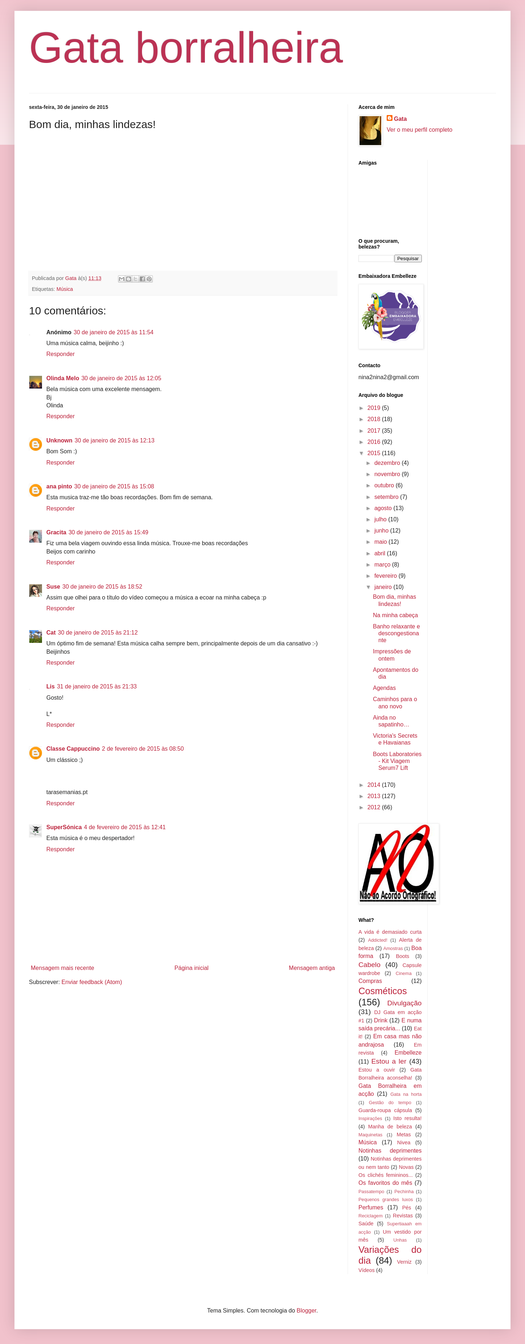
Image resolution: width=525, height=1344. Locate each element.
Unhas (400, 1240)
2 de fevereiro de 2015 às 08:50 (143, 749)
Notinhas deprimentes (390, 1151)
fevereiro (386, 576)
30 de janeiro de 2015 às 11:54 (114, 332)
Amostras (393, 948)
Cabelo (369, 964)
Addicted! (377, 940)
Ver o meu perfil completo (419, 130)
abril (380, 553)
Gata (400, 119)
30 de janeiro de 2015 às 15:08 (114, 486)
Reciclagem (370, 1215)
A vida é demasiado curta (390, 932)
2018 (375, 419)
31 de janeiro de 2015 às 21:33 (97, 686)
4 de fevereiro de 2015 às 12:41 (125, 827)
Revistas (403, 1215)
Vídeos (366, 1270)
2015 (375, 453)
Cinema (404, 973)
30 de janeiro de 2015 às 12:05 (121, 378)
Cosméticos (382, 991)
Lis (50, 686)
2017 (375, 431)
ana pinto (59, 486)
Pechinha (403, 1191)
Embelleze (408, 1053)
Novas (406, 1167)
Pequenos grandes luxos (385, 1199)
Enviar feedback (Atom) (92, 982)
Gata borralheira (186, 47)
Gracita (56, 532)
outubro (385, 485)
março (383, 564)
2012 (375, 807)
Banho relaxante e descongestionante (396, 633)
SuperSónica (64, 827)
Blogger (306, 1310)
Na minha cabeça (395, 615)
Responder (60, 354)
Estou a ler (389, 1061)
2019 (375, 408)
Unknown (59, 440)
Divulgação (404, 1003)
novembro (388, 474)
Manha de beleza (390, 1126)
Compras (370, 981)
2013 (375, 796)
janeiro (383, 587)
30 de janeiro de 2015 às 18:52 (102, 587)
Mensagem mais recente (62, 968)
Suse (53, 587)
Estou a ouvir (376, 1070)
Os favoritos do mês (385, 1183)
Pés (406, 1208)
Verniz (404, 1262)
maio (381, 542)
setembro (387, 497)
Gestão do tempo (390, 1102)
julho (381, 519)
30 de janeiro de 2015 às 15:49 (108, 532)
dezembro (388, 463)
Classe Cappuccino (73, 749)
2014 (375, 785)
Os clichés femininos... (385, 1175)
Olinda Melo (62, 378)
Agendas (384, 688)
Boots (402, 956)
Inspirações (370, 1118)
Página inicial (192, 968)
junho (382, 530)
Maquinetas (370, 1134)
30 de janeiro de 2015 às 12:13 (115, 440)
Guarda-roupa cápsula (385, 1110)
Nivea (404, 1142)
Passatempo (371, 1191)
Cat (51, 632)
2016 (375, 442)
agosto (383, 508)
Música (64, 289)
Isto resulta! (407, 1118)
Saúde (366, 1223)
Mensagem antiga (312, 968)
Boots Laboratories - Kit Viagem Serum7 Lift (397, 761)
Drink (380, 1020)
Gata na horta (405, 1094)
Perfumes (370, 1207)
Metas (403, 1134)
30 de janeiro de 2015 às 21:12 (98, 632)
